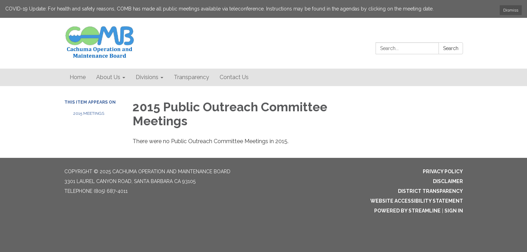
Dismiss (510, 10)
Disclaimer (448, 181)
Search (450, 48)
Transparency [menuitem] (191, 77)
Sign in (453, 211)
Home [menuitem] (78, 77)
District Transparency (430, 191)
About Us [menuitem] (108, 77)
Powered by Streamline (407, 211)
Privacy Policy (443, 171)
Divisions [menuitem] (147, 77)
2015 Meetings (88, 113)
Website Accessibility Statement (416, 201)
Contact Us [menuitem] (234, 77)
